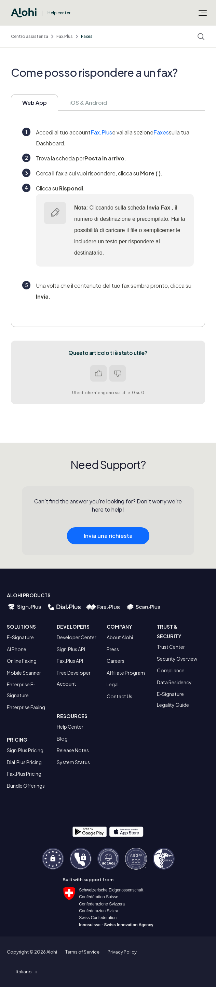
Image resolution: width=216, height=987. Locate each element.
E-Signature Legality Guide (173, 699)
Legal (113, 684)
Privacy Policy (122, 952)
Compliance (171, 670)
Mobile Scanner (24, 673)
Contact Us (119, 696)
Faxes (87, 36)
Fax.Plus (64, 36)
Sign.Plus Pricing (25, 750)
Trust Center (171, 647)
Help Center (70, 727)
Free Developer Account (74, 678)
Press (113, 649)
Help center (59, 12)
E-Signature (20, 637)
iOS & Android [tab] (88, 102)
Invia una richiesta (108, 538)
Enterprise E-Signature (21, 689)
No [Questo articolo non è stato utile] (117, 373)
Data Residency (174, 682)
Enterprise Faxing (26, 707)
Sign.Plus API (71, 649)
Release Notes (73, 750)
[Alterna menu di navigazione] (203, 12)
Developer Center (76, 637)
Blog (62, 738)
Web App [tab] (34, 102)
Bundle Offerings (26, 786)
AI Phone (16, 649)
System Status (73, 762)
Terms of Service (82, 952)
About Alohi (120, 637)
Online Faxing (22, 661)
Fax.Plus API (70, 661)
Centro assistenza (29, 36)
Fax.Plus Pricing (24, 774)
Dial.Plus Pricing (24, 762)
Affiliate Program (126, 673)
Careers (115, 661)
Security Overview (177, 659)
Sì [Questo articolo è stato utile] (98, 373)
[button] (26, 971)
